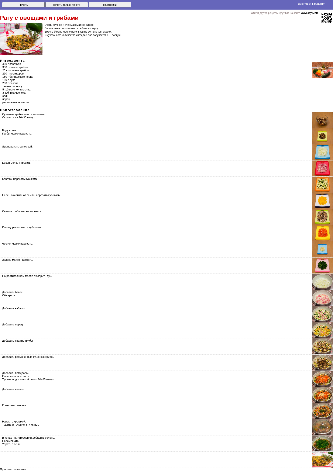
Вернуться (311, 3)
